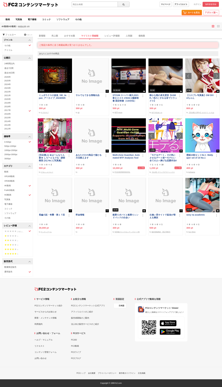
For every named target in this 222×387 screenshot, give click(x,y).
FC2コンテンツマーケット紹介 (48, 305)
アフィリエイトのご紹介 (82, 312)
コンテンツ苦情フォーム (46, 352)
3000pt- (7, 158)
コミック (46, 19)
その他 (78, 19)
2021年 (7, 95)
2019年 (7, 103)
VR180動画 (9, 176)
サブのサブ (45, 112)
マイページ (165, 4)
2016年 (7, 114)
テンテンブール (46, 232)
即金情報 (80, 215)
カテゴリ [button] (17, 166)
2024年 (7, 84)
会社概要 (91, 373)
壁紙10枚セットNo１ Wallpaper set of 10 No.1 (199, 156)
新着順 (42, 36)
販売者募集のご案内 (80, 318)
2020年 (7, 99)
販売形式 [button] (17, 261)
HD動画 (17, 195)
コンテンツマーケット (38, 5)
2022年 (7, 92)
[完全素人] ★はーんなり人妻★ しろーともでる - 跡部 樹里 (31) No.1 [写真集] (52, 158)
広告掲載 (141, 373)
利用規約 (39, 324)
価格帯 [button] (17, 136)
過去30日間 (9, 73)
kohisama (191, 172)
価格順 (141, 36)
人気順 (129, 36)
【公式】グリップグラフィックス (163, 172)
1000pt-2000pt (10, 150)
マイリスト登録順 (89, 36)
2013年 (7, 125)
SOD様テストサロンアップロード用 (127, 232)
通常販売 (17, 272)
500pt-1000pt (10, 146)
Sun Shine (191, 232)
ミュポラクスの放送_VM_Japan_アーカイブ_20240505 (52, 96)
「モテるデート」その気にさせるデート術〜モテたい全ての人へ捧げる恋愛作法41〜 (163, 158)
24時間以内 (9, 63)
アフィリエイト (181, 4)
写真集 (19, 19)
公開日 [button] (17, 58)
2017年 (17, 110)
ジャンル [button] (17, 40)
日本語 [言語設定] (121, 306)
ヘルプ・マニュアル (44, 340)
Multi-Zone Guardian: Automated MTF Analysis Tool (126, 156)
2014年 (7, 121)
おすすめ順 (69, 36)
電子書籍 (32, 19)
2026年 (7, 77)
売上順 (54, 36)
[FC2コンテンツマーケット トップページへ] (55, 289)
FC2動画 (75, 346)
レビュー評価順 (112, 36)
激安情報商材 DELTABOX (161, 232)
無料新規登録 (210, 4)
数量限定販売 (10, 267)
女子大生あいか (157, 112)
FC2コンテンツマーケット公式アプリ (88, 305)
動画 (8, 19)
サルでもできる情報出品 (87, 95)
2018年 (7, 106)
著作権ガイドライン (127, 373)
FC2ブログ (76, 358)
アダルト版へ (211, 12)
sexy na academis (195, 215)
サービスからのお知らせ (46, 312)
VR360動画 (9, 181)
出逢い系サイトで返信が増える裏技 (162, 216)
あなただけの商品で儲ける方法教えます (89, 156)
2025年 (7, 80)
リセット (28, 35)
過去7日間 (8, 68)
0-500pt (17, 142)
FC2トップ (81, 373)
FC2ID (74, 340)
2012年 (7, 129)
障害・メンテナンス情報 (46, 318)
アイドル (8, 50)
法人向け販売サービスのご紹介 (85, 324)
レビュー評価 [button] (17, 225)
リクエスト (40, 346)
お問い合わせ (41, 358)
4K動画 (17, 185)
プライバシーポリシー (107, 373)
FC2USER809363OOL (122, 172)
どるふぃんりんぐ (47, 172)
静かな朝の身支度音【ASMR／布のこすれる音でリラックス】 (163, 98)
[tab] (130, 36)
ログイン (197, 4)
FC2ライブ (76, 352)
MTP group (118, 112)
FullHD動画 (9, 190)
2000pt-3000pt (10, 154)
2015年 (7, 117)
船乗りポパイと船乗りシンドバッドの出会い (125, 216)
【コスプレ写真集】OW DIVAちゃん (200, 96)
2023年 (7, 88)
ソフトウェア (62, 19)
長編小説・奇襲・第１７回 (52, 215)
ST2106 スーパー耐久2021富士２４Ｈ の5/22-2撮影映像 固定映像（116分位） (126, 98)
